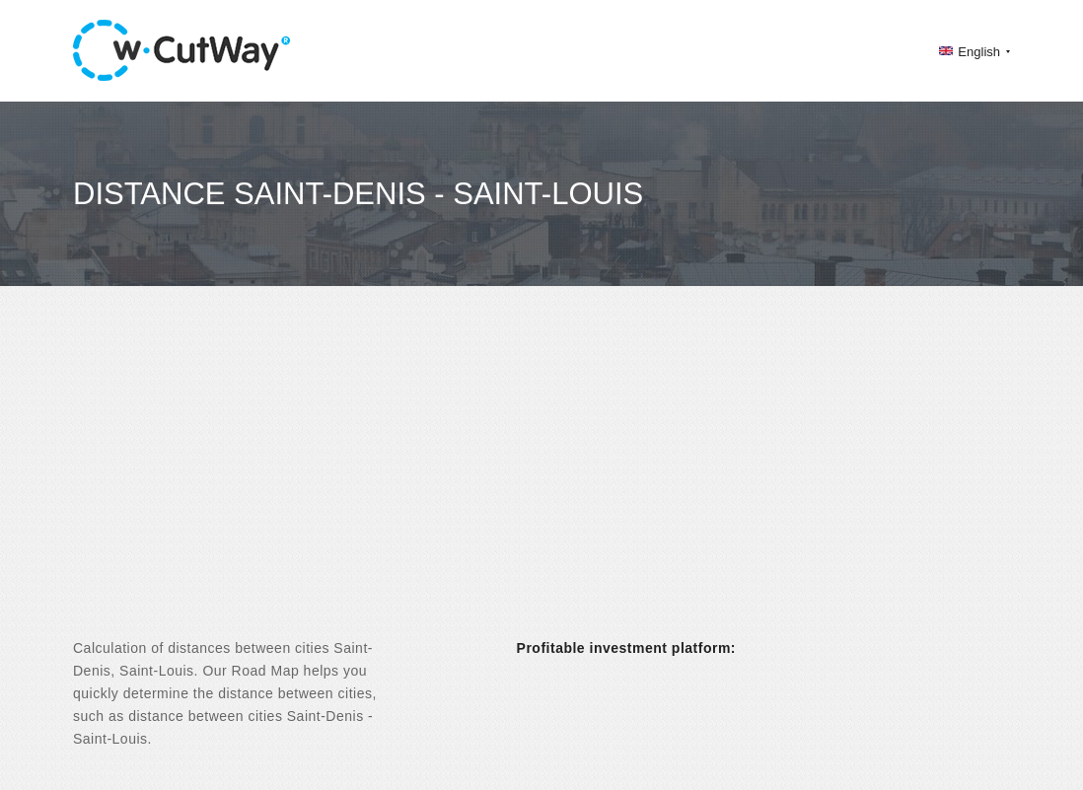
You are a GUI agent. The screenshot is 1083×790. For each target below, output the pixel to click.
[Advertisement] (541, 479)
